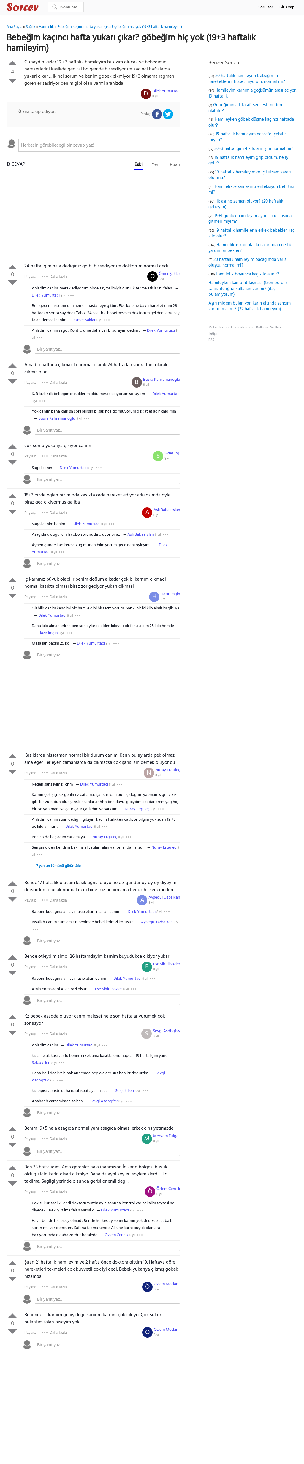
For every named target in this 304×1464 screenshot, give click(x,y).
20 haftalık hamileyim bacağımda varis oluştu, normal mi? (247, 262)
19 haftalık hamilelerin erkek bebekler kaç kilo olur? (251, 233)
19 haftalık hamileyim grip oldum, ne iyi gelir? (248, 160)
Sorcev (42, 8)
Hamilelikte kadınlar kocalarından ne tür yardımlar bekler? (250, 248)
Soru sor (265, 7)
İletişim (213, 334)
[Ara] (66, 7)
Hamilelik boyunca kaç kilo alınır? (247, 274)
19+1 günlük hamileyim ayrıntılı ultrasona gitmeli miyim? (250, 218)
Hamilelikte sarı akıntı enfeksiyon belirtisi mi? (251, 189)
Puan (175, 165)
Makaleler (215, 327)
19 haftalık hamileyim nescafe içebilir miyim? (247, 137)
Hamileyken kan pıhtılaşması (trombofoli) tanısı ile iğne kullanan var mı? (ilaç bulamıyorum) (247, 288)
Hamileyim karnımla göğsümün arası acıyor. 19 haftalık (252, 93)
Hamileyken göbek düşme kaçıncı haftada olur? (251, 122)
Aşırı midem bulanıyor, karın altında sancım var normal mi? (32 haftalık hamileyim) (249, 306)
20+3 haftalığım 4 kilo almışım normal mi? (253, 148)
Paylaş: (30, 277)
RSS (211, 340)
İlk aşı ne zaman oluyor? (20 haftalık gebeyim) (245, 204)
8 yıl (155, 96)
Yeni (156, 165)
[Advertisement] (93, 218)
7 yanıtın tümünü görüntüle (58, 866)
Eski (138, 165)
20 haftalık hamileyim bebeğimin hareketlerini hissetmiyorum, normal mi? (246, 78)
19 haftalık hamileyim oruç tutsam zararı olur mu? (249, 175)
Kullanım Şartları (268, 327)
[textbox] (99, 145)
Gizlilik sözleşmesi (240, 327)
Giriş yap (286, 7)
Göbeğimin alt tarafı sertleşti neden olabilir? (245, 108)
